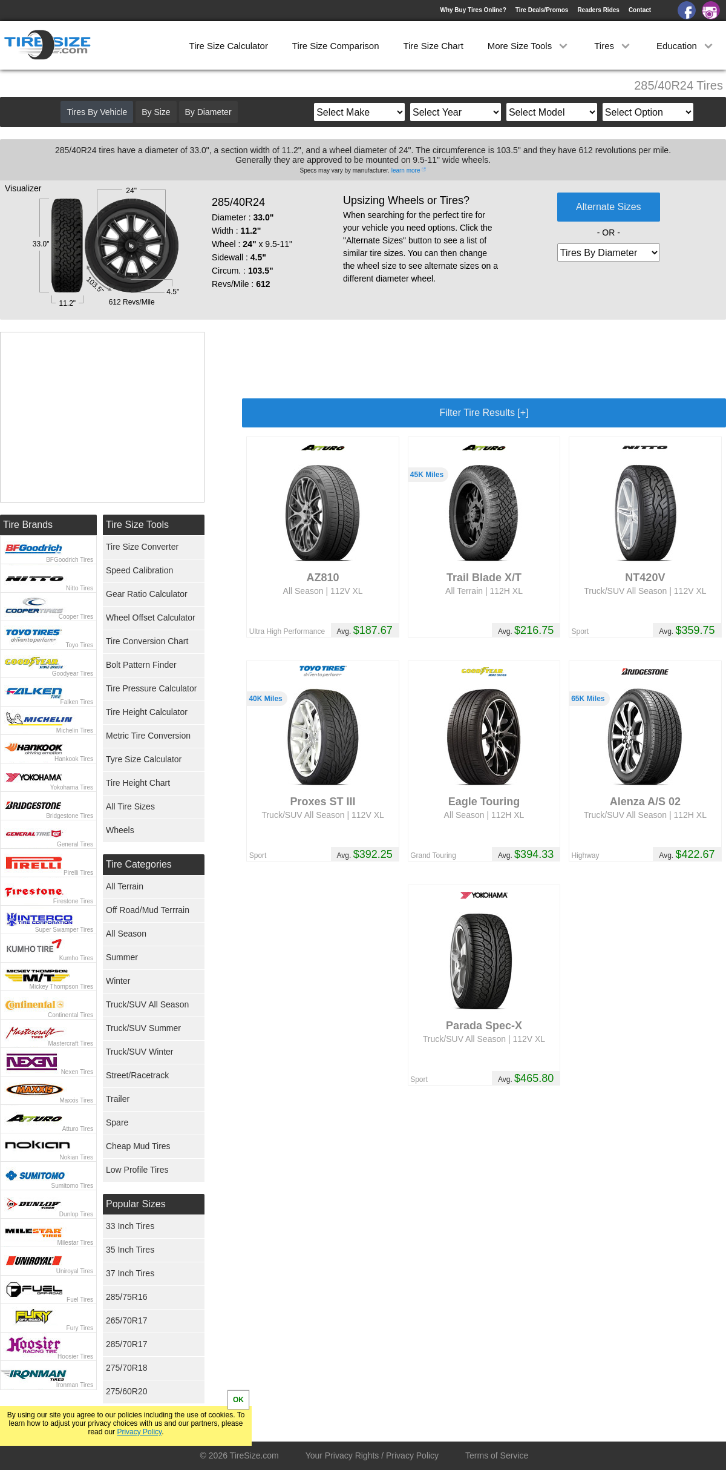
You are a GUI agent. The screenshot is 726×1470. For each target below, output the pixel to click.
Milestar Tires (75, 1242)
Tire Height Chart (138, 783)
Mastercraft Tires (70, 1043)
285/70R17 (127, 1344)
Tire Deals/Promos (542, 10)
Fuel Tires (80, 1299)
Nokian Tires (76, 1157)
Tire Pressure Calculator (151, 688)
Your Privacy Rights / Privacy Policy (372, 1455)
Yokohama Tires (71, 787)
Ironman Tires (74, 1385)
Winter (118, 981)
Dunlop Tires (76, 1214)
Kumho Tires (76, 958)
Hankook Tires (73, 759)
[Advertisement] (484, 359)
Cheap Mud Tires (138, 1146)
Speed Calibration (139, 570)
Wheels (120, 830)
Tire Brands (28, 524)
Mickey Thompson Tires (61, 986)
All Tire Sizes (130, 806)
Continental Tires (70, 1015)
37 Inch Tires (130, 1273)
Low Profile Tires (137, 1170)
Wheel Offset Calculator (150, 617)
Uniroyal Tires (74, 1271)
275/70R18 (127, 1368)
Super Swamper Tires (64, 929)
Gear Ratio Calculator (147, 594)
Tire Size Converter (142, 547)
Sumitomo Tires (72, 1185)
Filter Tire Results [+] (483, 412)
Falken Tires (76, 702)
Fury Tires (80, 1328)
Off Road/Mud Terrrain (147, 910)
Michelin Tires (74, 730)
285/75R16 (127, 1297)
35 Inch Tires (130, 1249)
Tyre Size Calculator (144, 759)
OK (238, 1400)
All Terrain (124, 886)
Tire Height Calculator (147, 712)
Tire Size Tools (137, 524)
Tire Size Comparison (335, 46)
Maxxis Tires (76, 1100)
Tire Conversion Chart (147, 641)
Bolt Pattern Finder (141, 665)
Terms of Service (496, 1455)
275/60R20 (127, 1391)
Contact (640, 10)
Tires (613, 46)
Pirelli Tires (78, 872)
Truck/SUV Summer (143, 1028)
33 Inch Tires (130, 1226)
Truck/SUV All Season (147, 1004)
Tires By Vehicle (97, 112)
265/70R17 (127, 1320)
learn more (405, 170)
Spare (117, 1122)
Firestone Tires (73, 901)
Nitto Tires (79, 588)
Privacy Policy (139, 1432)
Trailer (117, 1099)
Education (685, 46)
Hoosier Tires (75, 1356)
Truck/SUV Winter (140, 1051)
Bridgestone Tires (69, 815)
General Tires (75, 844)
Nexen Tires (77, 1072)
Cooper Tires (76, 616)
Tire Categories (139, 864)
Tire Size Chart (433, 46)
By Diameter (208, 112)
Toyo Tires (79, 645)
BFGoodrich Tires (69, 559)
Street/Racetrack (137, 1075)
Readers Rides (598, 10)
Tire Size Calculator (228, 46)
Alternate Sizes (608, 207)
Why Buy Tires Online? (473, 10)
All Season (126, 933)
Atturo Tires (77, 1129)
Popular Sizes (136, 1204)
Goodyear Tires (72, 673)
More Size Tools (529, 46)
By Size (156, 112)
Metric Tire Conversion (148, 735)
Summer (122, 957)
